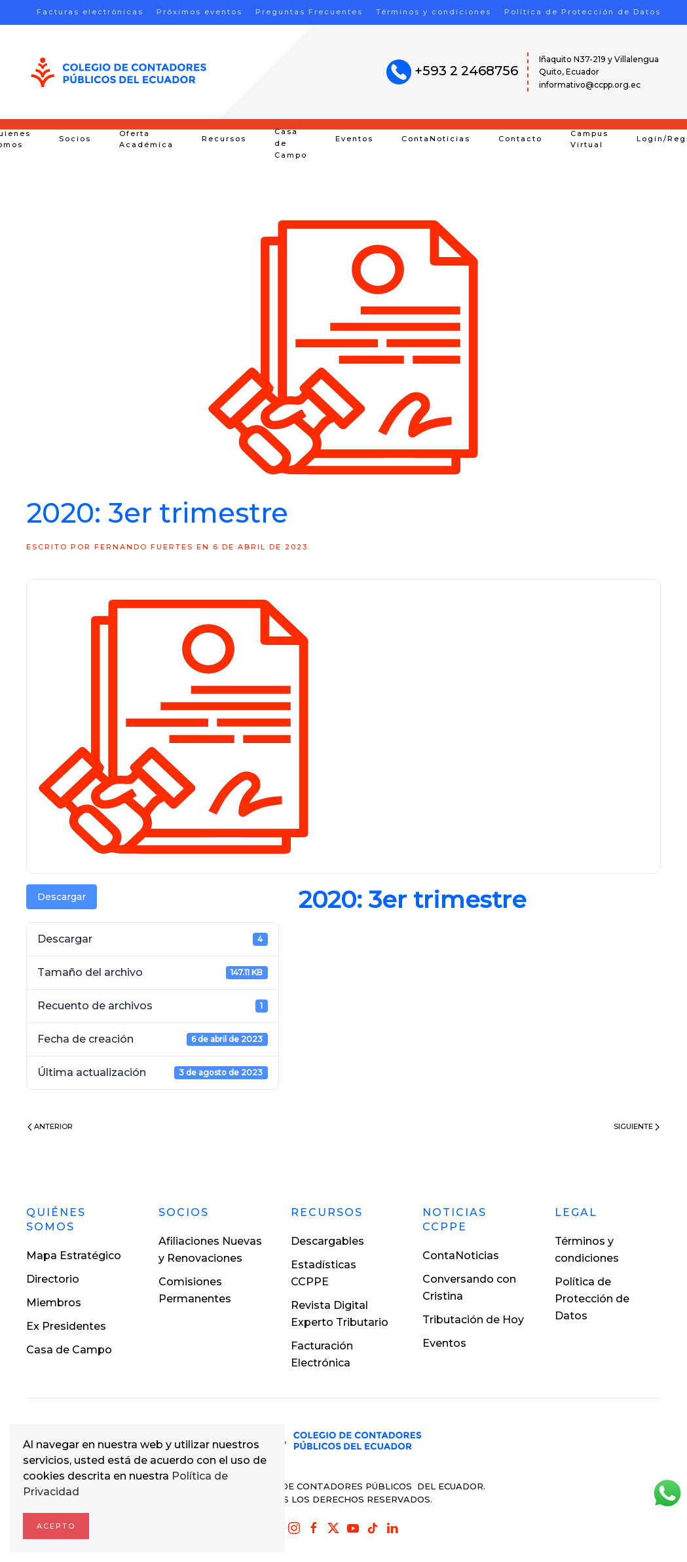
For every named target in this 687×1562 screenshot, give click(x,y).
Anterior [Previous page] (50, 1126)
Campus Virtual (589, 139)
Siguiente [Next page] (636, 1126)
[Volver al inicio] (119, 72)
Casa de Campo (290, 143)
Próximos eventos (199, 11)
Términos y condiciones (433, 11)
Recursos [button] (224, 138)
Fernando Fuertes (143, 546)
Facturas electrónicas (90, 11)
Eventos (354, 138)
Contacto (520, 138)
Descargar (61, 897)
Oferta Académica (146, 139)
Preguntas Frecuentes (309, 11)
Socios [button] (75, 138)
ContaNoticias (435, 138)
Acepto (56, 1526)
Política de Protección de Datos (582, 11)
